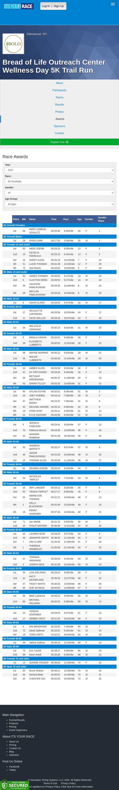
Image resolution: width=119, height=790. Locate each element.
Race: (8, 176)
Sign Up (59, 6)
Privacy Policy (68, 783)
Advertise (14, 755)
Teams (59, 97)
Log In (46, 6)
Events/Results (17, 720)
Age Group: (11, 199)
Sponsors (59, 126)
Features (13, 723)
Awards (59, 119)
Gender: (9, 187)
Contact (59, 133)
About (59, 83)
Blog (11, 751)
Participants (60, 90)
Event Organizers (18, 730)
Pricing (12, 726)
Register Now (59, 142)
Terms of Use (50, 783)
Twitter (12, 770)
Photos (59, 111)
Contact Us (15, 748)
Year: (8, 164)
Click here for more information (77, 786)
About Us (14, 741)
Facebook (14, 766)
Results (59, 104)
